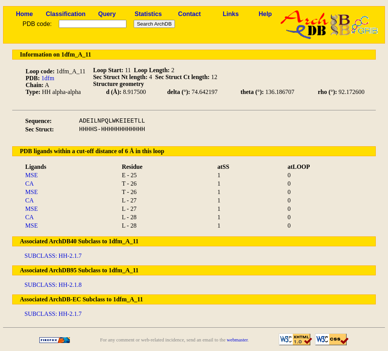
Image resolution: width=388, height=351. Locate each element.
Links (231, 14)
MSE (31, 175)
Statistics (148, 14)
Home (24, 14)
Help (265, 14)
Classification (66, 14)
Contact (189, 14)
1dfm (47, 78)
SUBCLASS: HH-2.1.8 (53, 284)
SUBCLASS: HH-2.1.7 (53, 255)
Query (107, 14)
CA (29, 183)
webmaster (237, 340)
